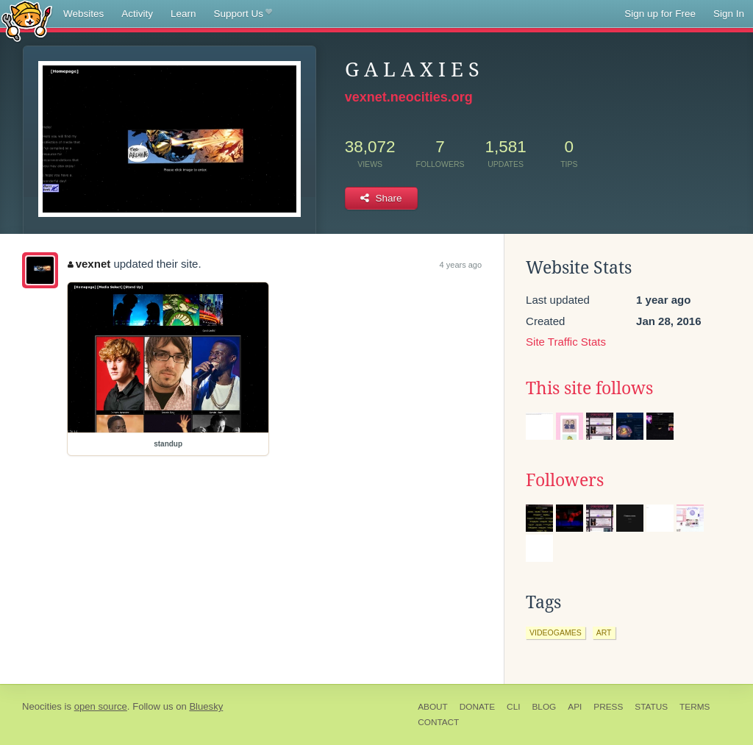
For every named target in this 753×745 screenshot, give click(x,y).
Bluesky (206, 706)
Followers (565, 480)
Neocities (42, 706)
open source (100, 706)
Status (651, 707)
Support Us (243, 14)
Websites (83, 13)
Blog (544, 707)
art (604, 632)
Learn (183, 13)
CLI (513, 707)
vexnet (89, 263)
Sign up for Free (660, 13)
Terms (694, 707)
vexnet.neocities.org (409, 97)
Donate (477, 707)
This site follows (589, 388)
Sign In (728, 13)
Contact (438, 722)
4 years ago (461, 264)
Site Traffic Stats (566, 341)
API (575, 707)
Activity (137, 13)
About (433, 707)
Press (608, 707)
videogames (555, 632)
